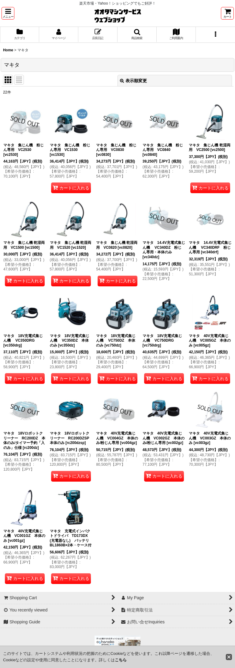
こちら (121, 660)
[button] (8, 13)
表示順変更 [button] (133, 80)
